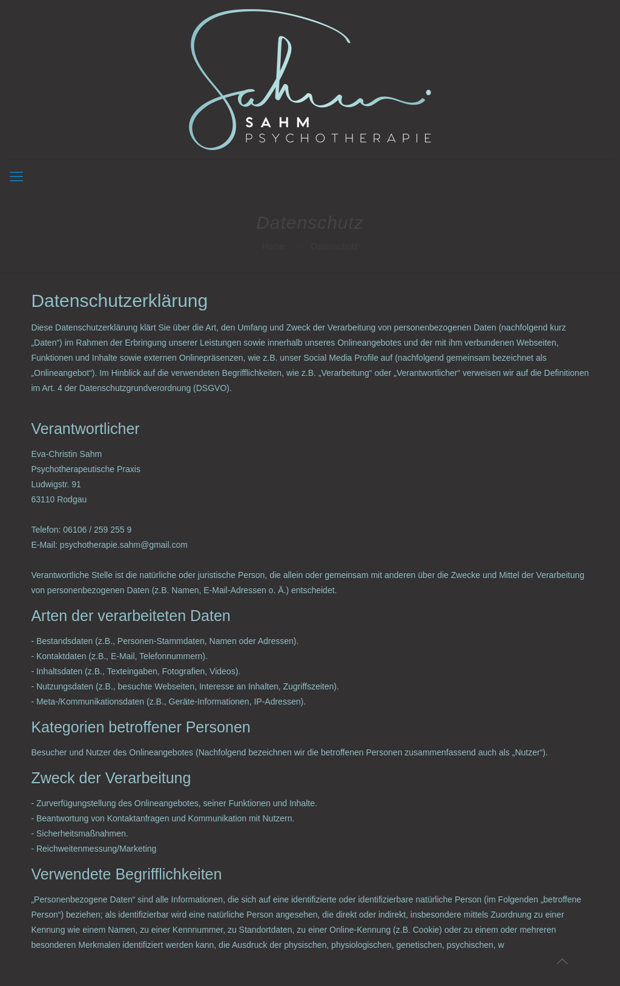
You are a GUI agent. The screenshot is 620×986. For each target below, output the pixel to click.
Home (273, 246)
